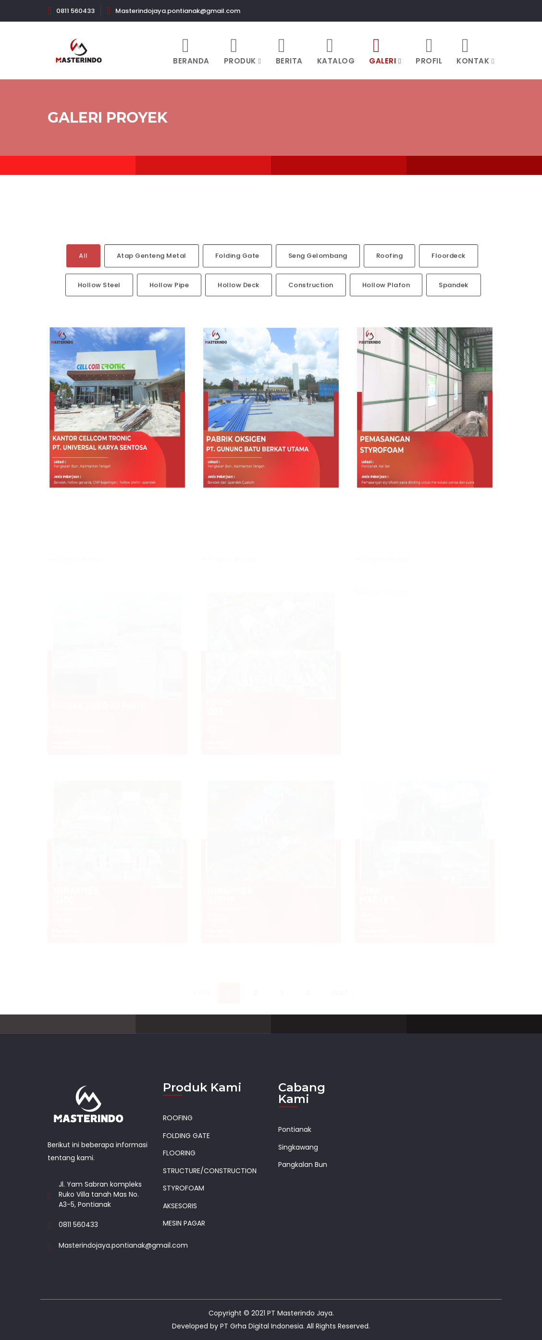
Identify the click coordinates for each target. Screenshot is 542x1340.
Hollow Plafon (386, 295)
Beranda (191, 51)
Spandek (453, 295)
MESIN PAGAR (184, 1223)
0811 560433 (75, 10)
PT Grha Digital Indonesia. (262, 1326)
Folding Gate (237, 265)
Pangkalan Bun (302, 1164)
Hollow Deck (238, 295)
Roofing (389, 265)
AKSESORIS (180, 1206)
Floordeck (448, 265)
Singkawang (298, 1147)
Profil (429, 51)
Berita (289, 51)
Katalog (336, 51)
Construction (310, 295)
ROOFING (178, 1118)
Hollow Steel (99, 295)
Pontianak (294, 1129)
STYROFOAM (183, 1188)
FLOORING (179, 1153)
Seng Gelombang (317, 265)
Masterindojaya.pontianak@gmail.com (177, 10)
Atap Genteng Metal (151, 265)
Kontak (472, 51)
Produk (240, 51)
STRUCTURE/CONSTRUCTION (210, 1171)
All (83, 265)
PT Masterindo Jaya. (300, 1313)
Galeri (382, 51)
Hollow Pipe (169, 295)
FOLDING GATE (186, 1135)
